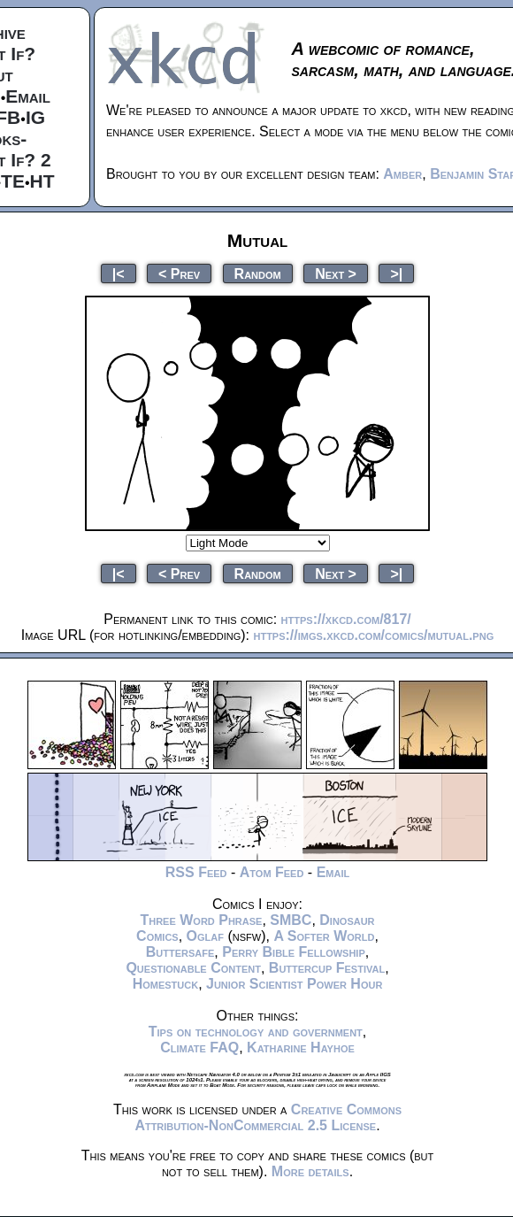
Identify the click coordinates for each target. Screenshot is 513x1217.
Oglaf (205, 936)
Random (257, 273)
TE (13, 181)
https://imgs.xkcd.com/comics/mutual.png (373, 635)
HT (42, 181)
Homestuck (166, 983)
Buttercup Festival (327, 967)
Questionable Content (193, 967)
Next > (335, 273)
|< (118, 273)
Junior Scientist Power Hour (294, 983)
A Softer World (323, 936)
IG (35, 117)
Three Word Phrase (201, 920)
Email (27, 96)
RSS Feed (196, 872)
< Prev (179, 273)
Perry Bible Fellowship (293, 951)
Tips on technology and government (256, 1031)
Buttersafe (180, 951)
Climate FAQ (199, 1047)
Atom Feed (272, 872)
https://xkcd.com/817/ (346, 619)
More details (310, 1171)
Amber (402, 173)
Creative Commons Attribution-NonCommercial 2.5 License (268, 1117)
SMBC (290, 920)
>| (396, 273)
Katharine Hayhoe (301, 1047)
